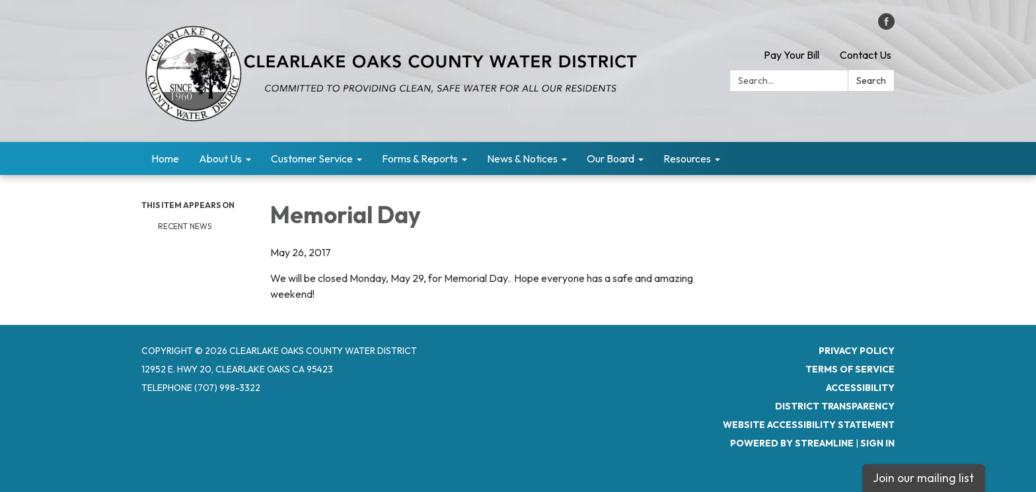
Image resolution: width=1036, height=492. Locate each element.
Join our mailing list (923, 477)
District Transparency (835, 406)
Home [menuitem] (165, 158)
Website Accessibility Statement (809, 425)
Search (871, 81)
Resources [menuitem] (687, 158)
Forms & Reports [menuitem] (420, 158)
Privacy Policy (857, 351)
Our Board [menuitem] (610, 158)
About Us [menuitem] (220, 158)
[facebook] (886, 25)
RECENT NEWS (185, 226)
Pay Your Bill (791, 54)
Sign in (877, 443)
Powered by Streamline (792, 443)
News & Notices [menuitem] (522, 158)
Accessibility (860, 388)
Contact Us (865, 54)
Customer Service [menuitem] (312, 158)
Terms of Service (850, 369)
